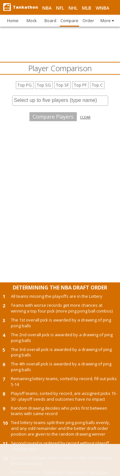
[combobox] (60, 101)
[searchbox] (60, 100)
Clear (85, 117)
